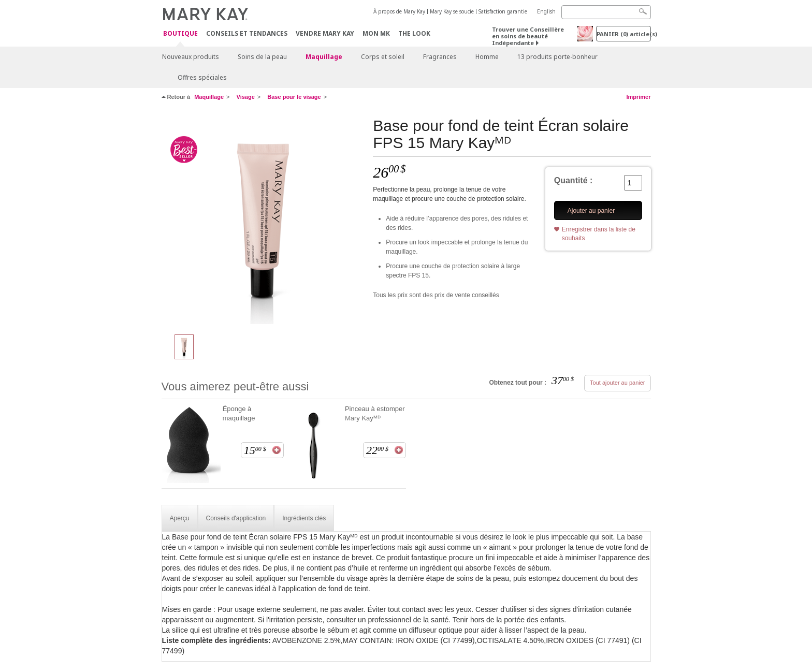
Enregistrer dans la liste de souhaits (598, 234)
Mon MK (376, 33)
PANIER (624, 34)
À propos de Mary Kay (399, 11)
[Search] (606, 12)
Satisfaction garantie (503, 11)
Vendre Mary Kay (325, 33)
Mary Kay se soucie (452, 11)
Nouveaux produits (190, 56)
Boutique (180, 34)
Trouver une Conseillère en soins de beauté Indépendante (528, 36)
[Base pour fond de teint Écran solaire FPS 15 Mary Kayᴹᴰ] (263, 220)
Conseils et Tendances (246, 33)
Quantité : (573, 180)
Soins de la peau (262, 56)
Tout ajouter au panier (617, 382)
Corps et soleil (382, 56)
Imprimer (638, 97)
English (546, 11)
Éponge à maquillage (239, 413)
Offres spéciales (202, 77)
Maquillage (324, 56)
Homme (487, 56)
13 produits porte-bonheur (557, 56)
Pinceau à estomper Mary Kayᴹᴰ (375, 413)
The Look (414, 33)
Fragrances (440, 56)
